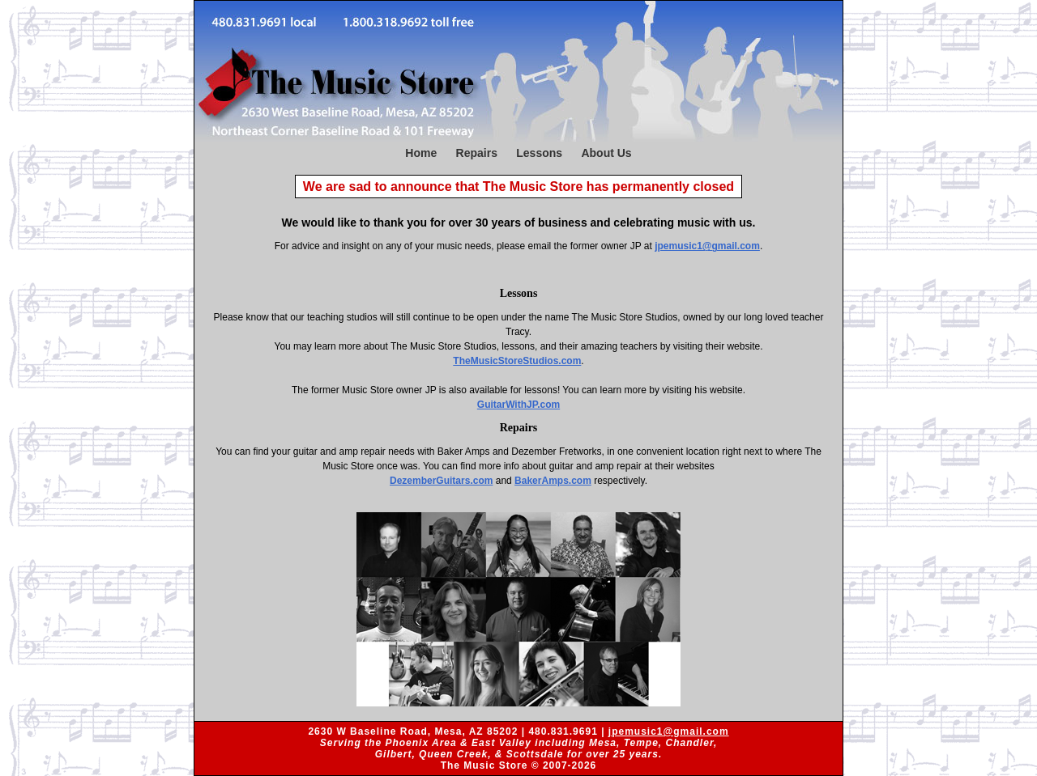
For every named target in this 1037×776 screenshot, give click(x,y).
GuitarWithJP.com (518, 404)
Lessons (539, 152)
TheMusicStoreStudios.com (517, 361)
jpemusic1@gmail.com (707, 246)
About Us (606, 152)
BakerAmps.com (552, 480)
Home (421, 152)
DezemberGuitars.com (441, 480)
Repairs (476, 152)
